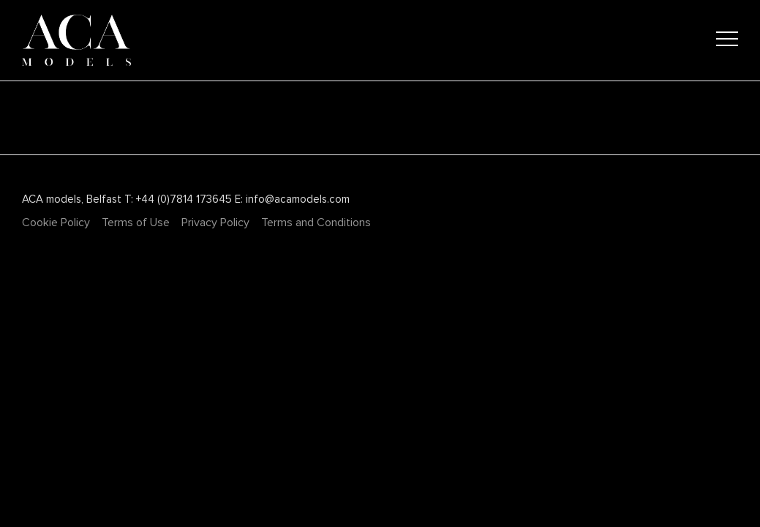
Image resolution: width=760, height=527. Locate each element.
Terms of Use (136, 222)
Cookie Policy (56, 222)
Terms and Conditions (316, 222)
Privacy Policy (215, 222)
